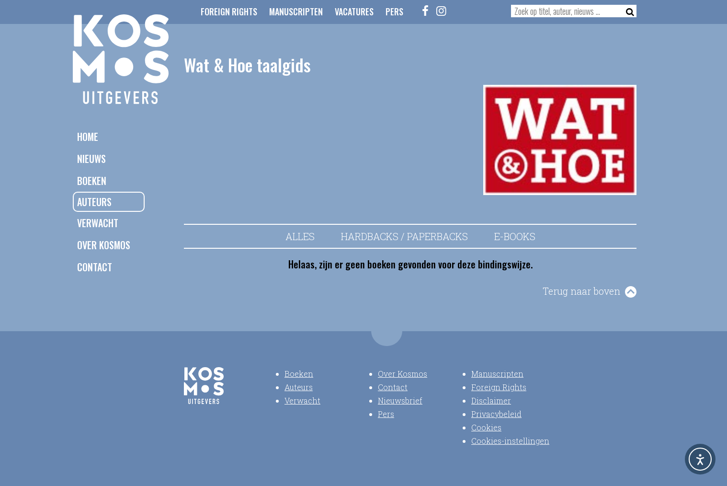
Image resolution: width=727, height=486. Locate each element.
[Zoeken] (627, 11)
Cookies (486, 427)
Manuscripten (296, 11)
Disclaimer (491, 400)
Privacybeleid (496, 414)
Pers (394, 11)
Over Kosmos (103, 245)
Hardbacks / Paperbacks (404, 236)
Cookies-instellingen (510, 441)
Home (87, 136)
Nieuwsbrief (400, 400)
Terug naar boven (581, 291)
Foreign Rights (229, 11)
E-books (514, 236)
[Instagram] (441, 10)
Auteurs (94, 202)
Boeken (91, 181)
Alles (300, 236)
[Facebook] (426, 10)
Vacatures (354, 11)
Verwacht (97, 223)
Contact (94, 267)
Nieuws (91, 158)
